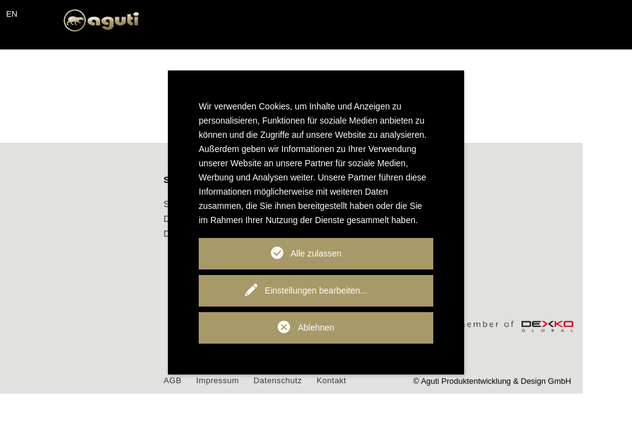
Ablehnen (315, 328)
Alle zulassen (316, 253)
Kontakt (382, 380)
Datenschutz (328, 380)
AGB (222, 380)
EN (11, 14)
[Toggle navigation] (24, 37)
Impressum (267, 380)
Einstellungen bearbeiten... (316, 290)
